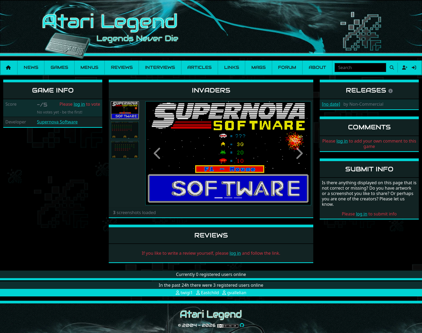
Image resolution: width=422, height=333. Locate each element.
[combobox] (360, 67)
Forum (287, 67)
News (31, 67)
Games (59, 67)
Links (231, 67)
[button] (157, 153)
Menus (89, 67)
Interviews (160, 67)
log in (79, 104)
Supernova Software (57, 122)
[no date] (331, 104)
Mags (258, 67)
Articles (199, 67)
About (317, 67)
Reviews (122, 67)
